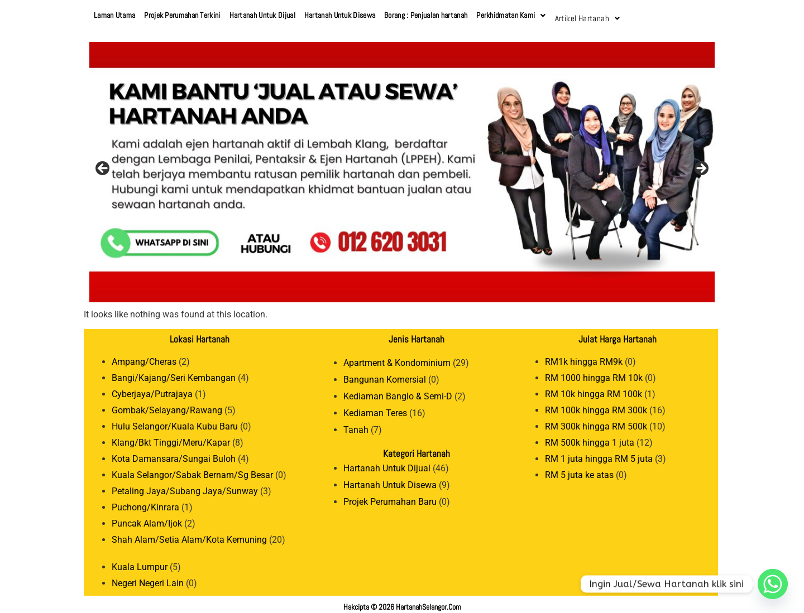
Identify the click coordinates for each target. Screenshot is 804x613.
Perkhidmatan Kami (510, 15)
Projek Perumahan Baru (390, 496)
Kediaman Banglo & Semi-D (397, 390)
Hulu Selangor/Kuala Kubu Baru (175, 421)
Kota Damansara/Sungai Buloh (174, 453)
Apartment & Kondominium (397, 357)
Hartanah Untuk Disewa (339, 15)
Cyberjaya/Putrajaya (152, 388)
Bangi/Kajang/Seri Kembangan (174, 372)
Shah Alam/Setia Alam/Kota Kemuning (189, 534)
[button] (511, 15)
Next (700, 163)
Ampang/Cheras (144, 356)
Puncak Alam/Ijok (147, 518)
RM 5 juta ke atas (579, 469)
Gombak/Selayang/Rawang (167, 404)
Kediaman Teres (375, 407)
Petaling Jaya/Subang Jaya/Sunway (185, 485)
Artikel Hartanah (585, 15)
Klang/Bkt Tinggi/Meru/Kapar (171, 437)
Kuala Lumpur (140, 561)
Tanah (355, 424)
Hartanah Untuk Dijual (262, 15)
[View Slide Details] (402, 166)
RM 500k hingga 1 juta (589, 437)
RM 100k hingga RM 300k (596, 404)
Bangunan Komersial (384, 374)
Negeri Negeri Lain (148, 577)
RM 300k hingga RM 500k (596, 421)
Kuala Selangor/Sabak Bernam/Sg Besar (192, 469)
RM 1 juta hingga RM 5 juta (599, 453)
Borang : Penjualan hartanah (425, 15)
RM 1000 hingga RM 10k (594, 372)
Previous (103, 163)
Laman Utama (114, 15)
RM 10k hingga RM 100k (593, 388)
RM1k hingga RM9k (584, 356)
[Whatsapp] (773, 584)
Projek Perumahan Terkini (182, 15)
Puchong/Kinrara (145, 501)
